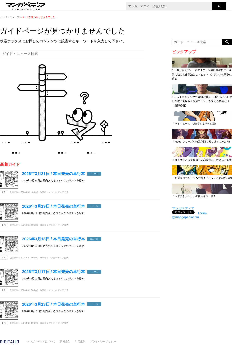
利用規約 (80, 341)
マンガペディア (183, 208)
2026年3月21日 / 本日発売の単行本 (53, 173)
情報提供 (65, 341)
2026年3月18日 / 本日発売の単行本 (53, 239)
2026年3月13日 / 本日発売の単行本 (53, 304)
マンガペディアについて (41, 341)
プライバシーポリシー (103, 341)
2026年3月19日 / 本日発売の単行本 (53, 206)
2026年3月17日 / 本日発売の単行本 (53, 271)
